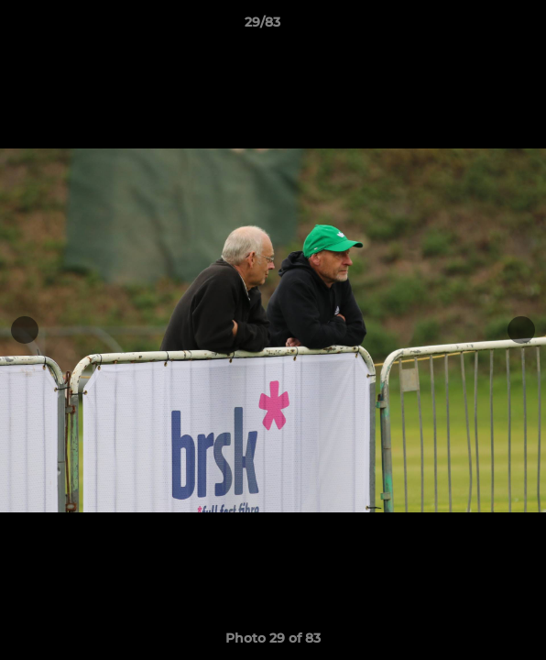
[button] (480, 26)
